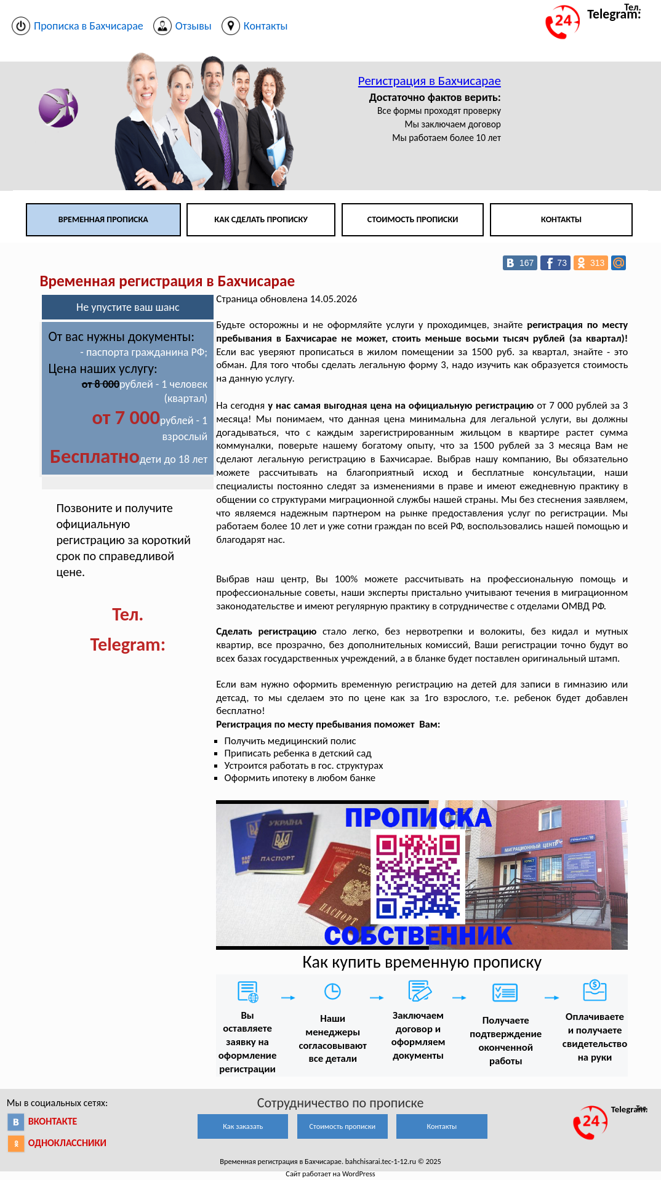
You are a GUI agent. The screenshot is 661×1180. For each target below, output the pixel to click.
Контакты (561, 219)
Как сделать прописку (261, 219)
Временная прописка (103, 219)
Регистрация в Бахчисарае (429, 81)
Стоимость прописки (413, 219)
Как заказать (243, 1126)
